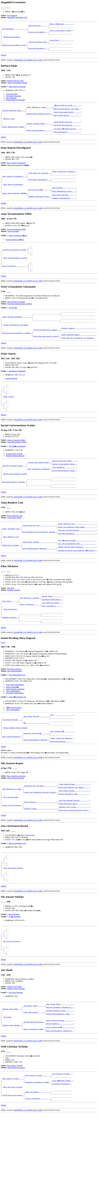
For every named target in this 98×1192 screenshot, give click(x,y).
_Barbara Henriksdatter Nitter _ (39, 120)
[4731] (3, 690)
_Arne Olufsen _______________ (64, 201)
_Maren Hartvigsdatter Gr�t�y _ (15, 207)
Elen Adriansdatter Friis (17, 722)
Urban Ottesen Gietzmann (16, 322)
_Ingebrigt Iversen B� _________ (36, 784)
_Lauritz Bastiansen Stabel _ (61, 32)
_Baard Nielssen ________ (38, 26)
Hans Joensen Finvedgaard (16, 173)
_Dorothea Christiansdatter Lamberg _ (17, 358)
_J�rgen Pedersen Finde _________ (67, 110)
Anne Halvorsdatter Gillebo (17, 473)
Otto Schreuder (11, 103)
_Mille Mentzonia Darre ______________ (74, 860)
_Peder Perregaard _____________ (37, 1169)
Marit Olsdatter (14, 977)
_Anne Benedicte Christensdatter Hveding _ (39, 571)
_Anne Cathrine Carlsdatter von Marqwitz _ (78, 364)
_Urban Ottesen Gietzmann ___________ (17, 338)
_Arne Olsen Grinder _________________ (74, 844)
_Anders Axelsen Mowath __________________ (78, 360)
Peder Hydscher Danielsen (15, 736)
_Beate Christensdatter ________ (39, 140)
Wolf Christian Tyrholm (13, 1163)
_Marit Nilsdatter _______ (51, 650)
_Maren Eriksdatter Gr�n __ (34, 1102)
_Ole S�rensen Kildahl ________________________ (77, 580)
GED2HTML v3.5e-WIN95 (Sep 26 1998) (28, 65)
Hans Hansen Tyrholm (14, 1139)
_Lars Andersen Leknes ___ (51, 646)
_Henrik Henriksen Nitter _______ (66, 118)
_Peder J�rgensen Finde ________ (39, 112)
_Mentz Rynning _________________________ (41, 858)
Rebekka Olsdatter (13, 632)
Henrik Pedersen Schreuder (15, 105)
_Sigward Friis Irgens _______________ (74, 864)
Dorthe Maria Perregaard (16, 1141)
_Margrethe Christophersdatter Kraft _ (74, 868)
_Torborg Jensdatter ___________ (37, 1177)
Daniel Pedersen (11, 404)
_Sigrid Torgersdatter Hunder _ (64, 496)
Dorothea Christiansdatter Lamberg (19, 324)
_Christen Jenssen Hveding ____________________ (77, 569)
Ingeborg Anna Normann (16, 1057)
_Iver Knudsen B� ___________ (62, 782)
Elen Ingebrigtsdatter (14, 718)
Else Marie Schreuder (13, 101)
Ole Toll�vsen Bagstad (17, 477)
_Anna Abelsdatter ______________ (66, 142)
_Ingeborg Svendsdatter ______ (64, 213)
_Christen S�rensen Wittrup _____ (67, 138)
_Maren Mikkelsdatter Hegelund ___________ (39, 590)
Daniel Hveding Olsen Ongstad (15, 778)
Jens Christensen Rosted (13, 929)
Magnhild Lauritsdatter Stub (17, 17)
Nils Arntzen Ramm (11, 852)
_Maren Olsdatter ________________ (59, 1097)
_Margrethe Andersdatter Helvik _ (46, 362)
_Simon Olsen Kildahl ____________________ (39, 582)
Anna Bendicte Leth (11, 577)
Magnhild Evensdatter (12, 40)
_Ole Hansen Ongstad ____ (12, 768)
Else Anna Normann (16, 1061)
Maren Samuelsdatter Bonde (17, 88)
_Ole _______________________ (61, 762)
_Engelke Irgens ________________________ (41, 866)
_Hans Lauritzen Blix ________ (64, 209)
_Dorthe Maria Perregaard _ (13, 1173)
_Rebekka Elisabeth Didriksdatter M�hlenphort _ (77, 592)
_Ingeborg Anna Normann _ (12, 1099)
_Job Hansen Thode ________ (34, 1075)
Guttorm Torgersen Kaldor (16, 471)
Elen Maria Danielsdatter (14, 740)
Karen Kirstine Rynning (15, 830)
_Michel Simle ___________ (51, 638)
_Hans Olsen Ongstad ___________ (36, 764)
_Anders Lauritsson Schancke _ (64, 181)
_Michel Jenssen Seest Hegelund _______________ (77, 588)
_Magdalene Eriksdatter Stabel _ (37, 1157)
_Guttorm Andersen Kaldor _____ (64, 492)
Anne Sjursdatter (13, 246)
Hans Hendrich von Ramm (16, 828)
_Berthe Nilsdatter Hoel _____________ (74, 848)
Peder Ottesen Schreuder (17, 92)
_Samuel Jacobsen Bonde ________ (39, 132)
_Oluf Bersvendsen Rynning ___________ (74, 856)
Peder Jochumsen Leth (15, 552)
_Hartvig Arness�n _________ (40, 203)
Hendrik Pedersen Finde (15, 86)
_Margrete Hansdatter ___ (38, 53)
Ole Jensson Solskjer (12, 1007)
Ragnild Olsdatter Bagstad (15, 487)
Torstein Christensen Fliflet (16, 244)
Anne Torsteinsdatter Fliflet (15, 275)
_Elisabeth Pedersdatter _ (51, 642)
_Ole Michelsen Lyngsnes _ (30, 640)
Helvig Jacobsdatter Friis (17, 901)
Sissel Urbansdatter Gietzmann (16, 348)
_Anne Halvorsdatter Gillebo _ (14, 518)
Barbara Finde (9, 126)
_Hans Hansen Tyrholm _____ (13, 1154)
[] (3, 802)
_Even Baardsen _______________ (14, 30)
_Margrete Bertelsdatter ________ (66, 134)
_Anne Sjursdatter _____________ (15, 285)
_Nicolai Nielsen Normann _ (34, 1095)
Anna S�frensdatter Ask (17, 744)
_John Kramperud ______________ (64, 500)
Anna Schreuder (11, 99)
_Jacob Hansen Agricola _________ (66, 130)
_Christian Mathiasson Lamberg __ (46, 354)
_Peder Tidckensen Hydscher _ (61, 790)
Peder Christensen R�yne (18, 250)
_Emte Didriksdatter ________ (61, 794)
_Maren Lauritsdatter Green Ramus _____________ (77, 565)
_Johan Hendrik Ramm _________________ (74, 837)
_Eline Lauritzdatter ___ (38, 34)
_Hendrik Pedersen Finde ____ (13, 116)
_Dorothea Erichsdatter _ (62, 1159)
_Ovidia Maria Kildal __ (11, 586)
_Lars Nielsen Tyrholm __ (62, 1148)
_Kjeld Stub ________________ (61, 43)
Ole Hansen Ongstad (14, 716)
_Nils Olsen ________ (10, 644)
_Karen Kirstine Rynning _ (12, 862)
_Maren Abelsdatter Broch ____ (64, 205)
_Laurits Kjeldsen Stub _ (38, 45)
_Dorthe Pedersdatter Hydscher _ (36, 792)
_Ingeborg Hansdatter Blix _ (39, 211)
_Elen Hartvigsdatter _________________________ (77, 573)
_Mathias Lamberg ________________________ (78, 352)
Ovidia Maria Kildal (14, 554)
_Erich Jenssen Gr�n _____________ (60, 1101)
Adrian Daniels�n (12, 734)
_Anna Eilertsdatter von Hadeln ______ (74, 840)
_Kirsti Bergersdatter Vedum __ (64, 504)
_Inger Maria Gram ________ (34, 1083)
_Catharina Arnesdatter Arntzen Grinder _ (41, 846)
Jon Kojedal (13, 328)
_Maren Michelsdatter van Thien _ (66, 114)
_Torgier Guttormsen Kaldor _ (39, 494)
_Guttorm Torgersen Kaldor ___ (14, 498)
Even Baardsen (12, 15)
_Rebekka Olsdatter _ (10, 664)
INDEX (3, 60)
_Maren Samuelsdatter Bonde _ (13, 136)
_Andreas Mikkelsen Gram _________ (59, 1081)
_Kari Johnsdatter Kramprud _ (39, 502)
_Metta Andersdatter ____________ (66, 122)
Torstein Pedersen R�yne (15, 254)
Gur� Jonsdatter (15, 980)
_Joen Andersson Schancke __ (39, 183)
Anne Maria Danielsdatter (15, 732)
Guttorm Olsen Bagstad (14, 485)
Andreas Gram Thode (14, 1055)
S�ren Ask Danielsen (13, 755)
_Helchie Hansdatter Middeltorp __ (59, 1077)
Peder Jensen (8, 425)
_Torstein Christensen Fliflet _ (15, 266)
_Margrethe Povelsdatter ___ (39, 191)
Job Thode (7, 1089)
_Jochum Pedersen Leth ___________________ (39, 563)
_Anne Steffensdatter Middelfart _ (59, 1104)
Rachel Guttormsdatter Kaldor (15, 508)
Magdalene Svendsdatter (17, 397)
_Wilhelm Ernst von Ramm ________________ (41, 839)
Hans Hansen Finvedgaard (13, 197)
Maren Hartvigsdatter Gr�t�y (18, 175)
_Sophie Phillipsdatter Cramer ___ (59, 1085)
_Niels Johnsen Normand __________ (59, 1093)
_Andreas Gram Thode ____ (12, 1079)
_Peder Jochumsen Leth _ (11, 567)
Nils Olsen (10, 630)
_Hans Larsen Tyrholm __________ (37, 1150)
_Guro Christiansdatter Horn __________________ (77, 584)
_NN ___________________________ (36, 772)
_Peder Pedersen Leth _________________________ (77, 561)
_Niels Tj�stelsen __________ (61, 24)
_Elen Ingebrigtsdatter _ (12, 788)
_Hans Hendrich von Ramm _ (12, 842)
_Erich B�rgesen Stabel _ (62, 1155)
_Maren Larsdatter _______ (30, 648)
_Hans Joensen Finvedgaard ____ (14, 187)
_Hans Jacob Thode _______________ (59, 1073)
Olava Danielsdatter (13, 738)
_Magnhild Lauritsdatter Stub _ (14, 49)
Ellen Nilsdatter (10, 654)
